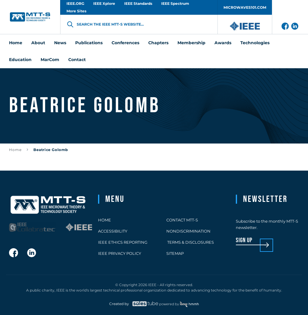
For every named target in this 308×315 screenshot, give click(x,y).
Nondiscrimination (188, 231)
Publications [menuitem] (89, 42)
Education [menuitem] (20, 59)
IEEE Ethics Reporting (122, 242)
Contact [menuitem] (77, 59)
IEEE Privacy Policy (119, 253)
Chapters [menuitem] (158, 42)
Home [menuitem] (15, 42)
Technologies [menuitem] (255, 42)
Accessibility (112, 231)
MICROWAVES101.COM (244, 7)
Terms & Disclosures (190, 242)
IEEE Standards (138, 3)
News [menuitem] (60, 42)
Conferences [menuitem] (125, 42)
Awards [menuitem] (222, 42)
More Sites (76, 11)
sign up (244, 240)
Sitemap (175, 253)
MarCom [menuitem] (50, 59)
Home (15, 149)
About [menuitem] (38, 42)
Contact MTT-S (182, 220)
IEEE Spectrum (175, 3)
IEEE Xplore (104, 3)
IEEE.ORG (75, 3)
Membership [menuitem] (191, 42)
